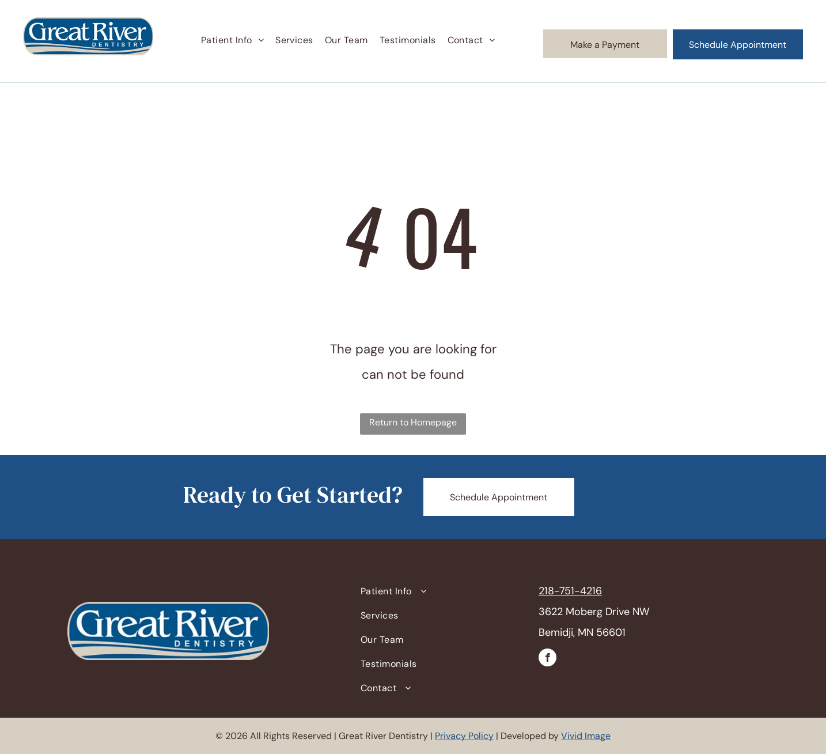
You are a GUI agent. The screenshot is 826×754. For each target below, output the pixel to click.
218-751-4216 (570, 591)
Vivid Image (586, 736)
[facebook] (547, 659)
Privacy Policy (464, 736)
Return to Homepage (413, 422)
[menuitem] (232, 40)
